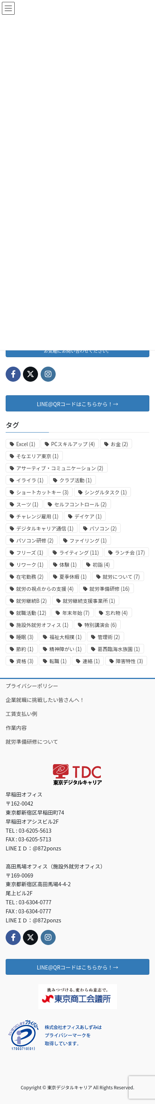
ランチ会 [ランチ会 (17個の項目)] (130, 552)
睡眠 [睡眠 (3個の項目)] (24, 637)
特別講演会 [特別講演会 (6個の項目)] (100, 624)
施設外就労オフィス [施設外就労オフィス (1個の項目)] (42, 624)
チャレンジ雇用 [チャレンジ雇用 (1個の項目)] (37, 516)
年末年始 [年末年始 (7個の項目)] (76, 612)
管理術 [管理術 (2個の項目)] (108, 637)
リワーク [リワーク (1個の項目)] (30, 564)
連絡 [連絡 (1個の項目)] (91, 661)
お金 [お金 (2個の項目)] (119, 444)
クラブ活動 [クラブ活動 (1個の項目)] (75, 480)
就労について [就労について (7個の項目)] (121, 576)
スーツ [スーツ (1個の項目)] (27, 504)
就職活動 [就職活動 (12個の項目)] (31, 612)
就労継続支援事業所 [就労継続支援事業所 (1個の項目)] (89, 600)
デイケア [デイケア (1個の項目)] (88, 516)
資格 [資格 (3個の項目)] (24, 661)
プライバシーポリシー (32, 686)
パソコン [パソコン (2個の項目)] (103, 528)
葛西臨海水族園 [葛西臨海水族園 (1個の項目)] (118, 649)
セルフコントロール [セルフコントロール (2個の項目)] (80, 504)
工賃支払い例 (21, 713)
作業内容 (16, 727)
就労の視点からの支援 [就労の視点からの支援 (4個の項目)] (45, 588)
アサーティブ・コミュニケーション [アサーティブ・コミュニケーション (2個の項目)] (59, 468)
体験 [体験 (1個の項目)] (68, 564)
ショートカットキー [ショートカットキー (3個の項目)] (42, 492)
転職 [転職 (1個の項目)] (58, 661)
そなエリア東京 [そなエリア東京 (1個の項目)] (37, 456)
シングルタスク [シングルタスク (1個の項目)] (106, 492)
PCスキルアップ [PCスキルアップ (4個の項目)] (73, 444)
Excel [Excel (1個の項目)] (25, 444)
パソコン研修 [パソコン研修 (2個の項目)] (34, 540)
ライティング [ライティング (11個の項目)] (79, 552)
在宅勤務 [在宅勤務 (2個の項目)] (30, 576)
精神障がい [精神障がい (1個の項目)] (65, 649)
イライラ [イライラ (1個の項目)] (30, 480)
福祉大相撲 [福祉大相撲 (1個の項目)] (65, 637)
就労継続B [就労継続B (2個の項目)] (31, 600)
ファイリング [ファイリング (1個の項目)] (88, 540)
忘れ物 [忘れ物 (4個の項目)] (116, 612)
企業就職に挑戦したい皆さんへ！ (45, 699)
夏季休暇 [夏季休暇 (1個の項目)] (73, 576)
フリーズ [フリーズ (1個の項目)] (29, 552)
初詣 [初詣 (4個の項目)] (101, 564)
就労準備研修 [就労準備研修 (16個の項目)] (110, 588)
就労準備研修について (32, 741)
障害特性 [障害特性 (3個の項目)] (129, 661)
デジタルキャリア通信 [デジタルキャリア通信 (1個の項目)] (44, 528)
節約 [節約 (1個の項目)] (24, 649)
